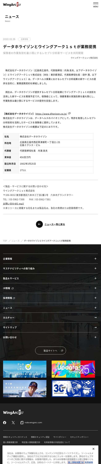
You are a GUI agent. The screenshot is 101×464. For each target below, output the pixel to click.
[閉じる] (93, 454)
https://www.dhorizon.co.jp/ (51, 113)
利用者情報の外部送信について (57, 442)
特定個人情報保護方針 (31, 442)
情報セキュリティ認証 (40, 437)
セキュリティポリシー (79, 437)
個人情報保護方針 (10, 442)
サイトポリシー (59, 437)
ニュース (15, 240)
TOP (5, 240)
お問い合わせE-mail (13, 203)
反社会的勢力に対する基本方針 (16, 447)
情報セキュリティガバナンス (15, 437)
